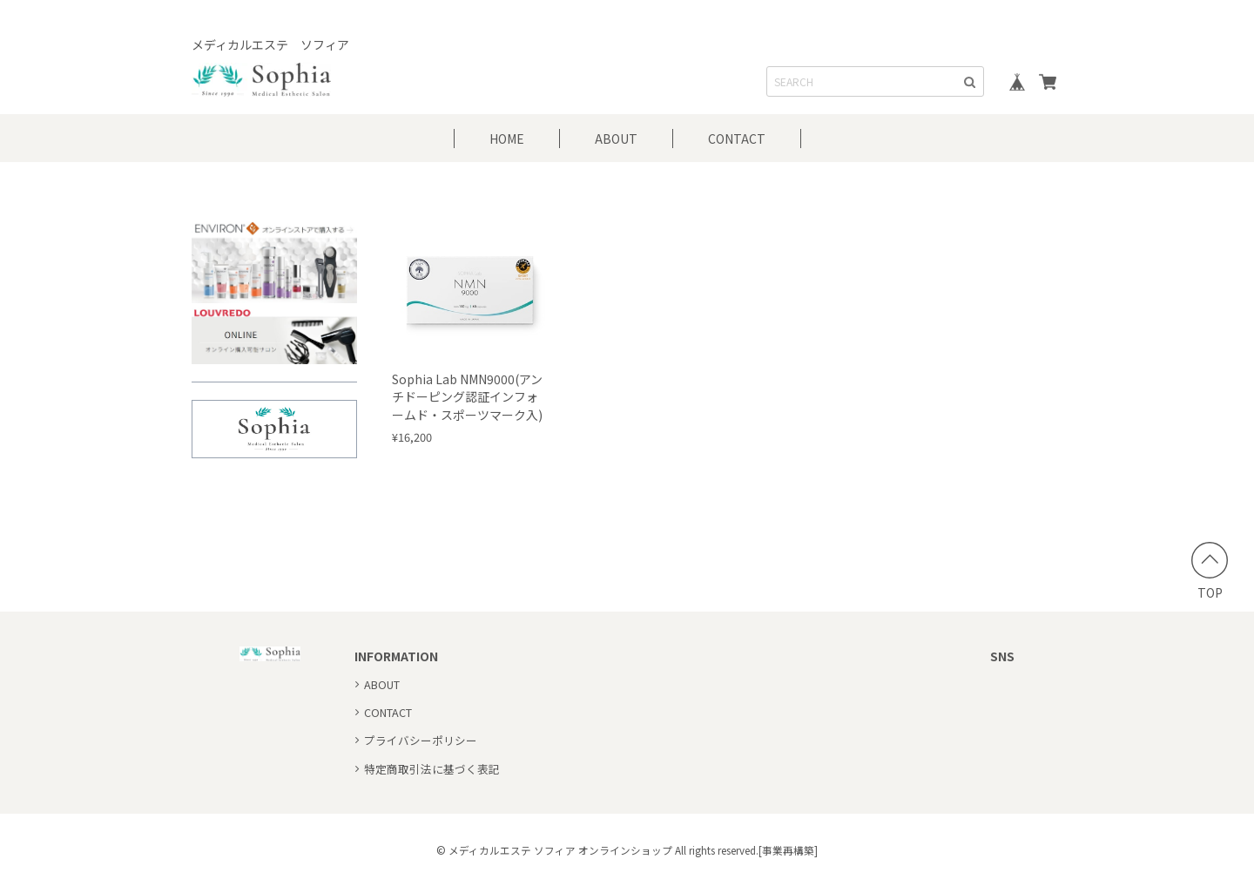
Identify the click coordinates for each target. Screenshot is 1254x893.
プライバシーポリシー (420, 747)
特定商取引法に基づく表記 (432, 775)
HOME (506, 138)
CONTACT (736, 138)
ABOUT (616, 138)
